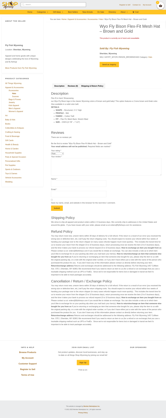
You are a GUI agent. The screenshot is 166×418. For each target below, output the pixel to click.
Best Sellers (73, 12)
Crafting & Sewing (12, 132)
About (124, 12)
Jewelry (12, 102)
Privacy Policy (83, 413)
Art (6, 116)
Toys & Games (11, 173)
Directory (112, 12)
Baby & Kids (10, 120)
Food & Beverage (12, 136)
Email (54, 189)
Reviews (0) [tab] (73, 86)
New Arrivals (88, 12)
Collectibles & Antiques (14, 128)
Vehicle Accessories (13, 178)
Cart (137, 12)
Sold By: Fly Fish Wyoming (114, 48)
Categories (42, 12)
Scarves (15, 96)
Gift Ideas (58, 12)
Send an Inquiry (109, 64)
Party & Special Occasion (15, 157)
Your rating (56, 151)
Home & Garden (12, 149)
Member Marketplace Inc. (91, 406)
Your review (56, 157)
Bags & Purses (15, 99)
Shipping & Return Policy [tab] (92, 86)
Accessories (14, 90)
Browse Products (27, 352)
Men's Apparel (14, 108)
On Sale (100, 12)
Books (7, 124)
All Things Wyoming (13, 83)
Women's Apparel (16, 111)
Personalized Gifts (12, 161)
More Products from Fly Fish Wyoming (21, 68)
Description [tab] (59, 86)
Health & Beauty (12, 145)
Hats (14, 93)
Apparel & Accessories (14, 87)
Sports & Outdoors (12, 169)
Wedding (8, 182)
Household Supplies (13, 153)
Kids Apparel (14, 105)
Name (54, 179)
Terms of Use (27, 375)
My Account (27, 358)
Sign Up (83, 362)
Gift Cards (9, 140)
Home (29, 12)
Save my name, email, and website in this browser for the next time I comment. (83, 203)
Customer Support (28, 364)
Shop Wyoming (10, 5)
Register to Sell (27, 369)
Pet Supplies (10, 165)
